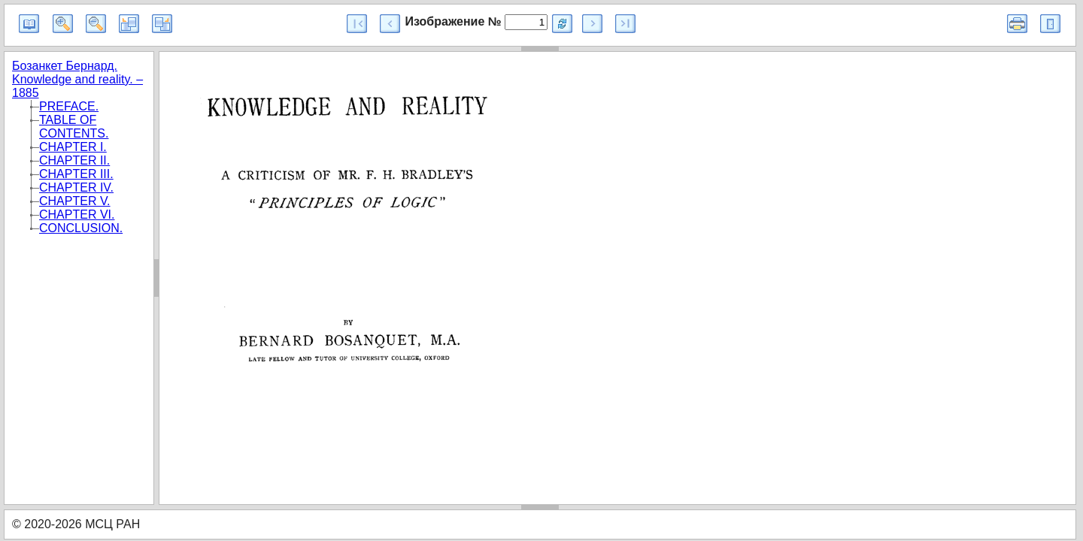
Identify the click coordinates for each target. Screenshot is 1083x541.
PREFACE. (69, 106)
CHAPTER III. (76, 174)
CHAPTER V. (75, 201)
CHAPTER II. (74, 160)
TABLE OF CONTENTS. (73, 126)
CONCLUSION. (81, 228)
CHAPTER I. (73, 147)
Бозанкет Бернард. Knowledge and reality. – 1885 (77, 79)
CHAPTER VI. (76, 214)
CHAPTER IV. (76, 187)
